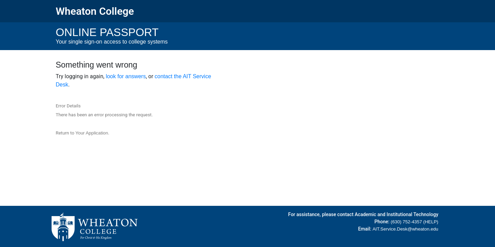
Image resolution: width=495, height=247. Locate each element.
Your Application (91, 133)
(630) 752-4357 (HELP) (414, 221)
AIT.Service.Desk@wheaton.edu (405, 229)
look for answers (126, 76)
